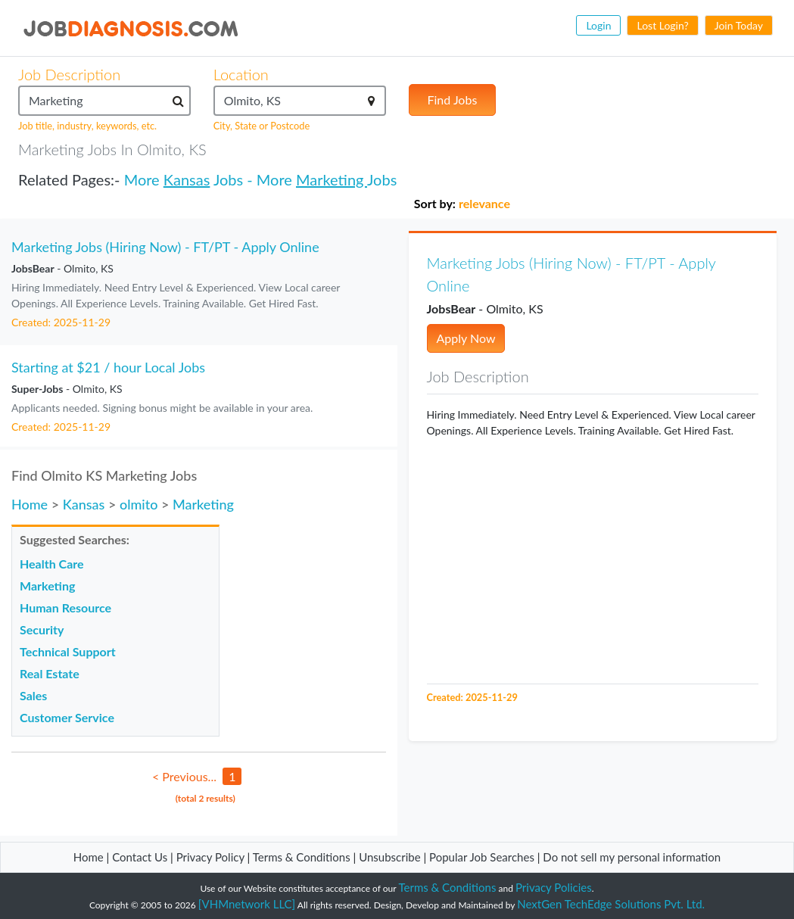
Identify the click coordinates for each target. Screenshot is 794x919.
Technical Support (68, 651)
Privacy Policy (210, 857)
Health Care (52, 563)
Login (598, 25)
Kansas (186, 179)
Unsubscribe (389, 857)
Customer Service (67, 717)
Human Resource (65, 607)
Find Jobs (453, 99)
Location (241, 74)
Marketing (331, 179)
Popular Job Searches (481, 857)
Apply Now (466, 338)
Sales (33, 695)
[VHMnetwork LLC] (246, 904)
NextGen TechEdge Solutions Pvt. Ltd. (611, 904)
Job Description (69, 74)
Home (29, 504)
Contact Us (139, 857)
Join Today (739, 25)
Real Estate (49, 673)
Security (42, 629)
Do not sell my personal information (632, 857)
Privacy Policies (553, 887)
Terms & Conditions (303, 857)
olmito (139, 504)
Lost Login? (662, 25)
